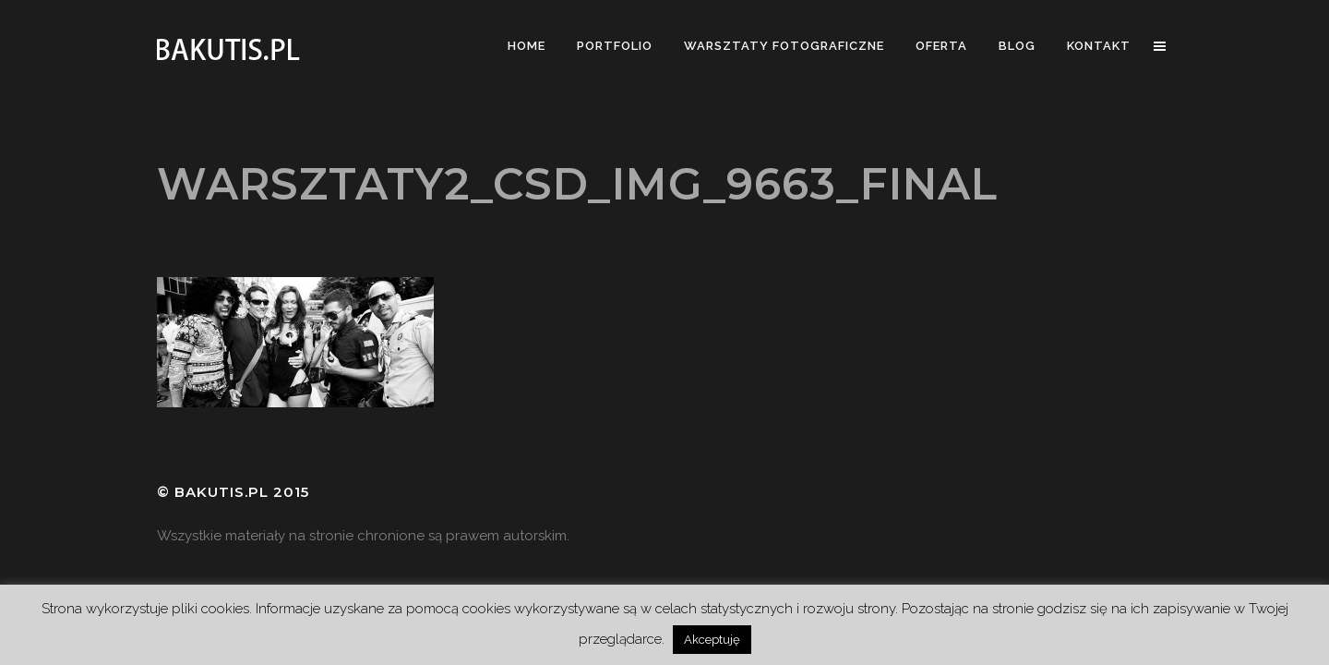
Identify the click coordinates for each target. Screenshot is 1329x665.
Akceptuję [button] (712, 640)
